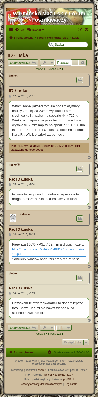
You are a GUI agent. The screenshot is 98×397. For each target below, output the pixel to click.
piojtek (13, 75)
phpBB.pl (68, 379)
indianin (25, 214)
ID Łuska (18, 55)
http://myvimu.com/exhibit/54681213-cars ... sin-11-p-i (48, 251)
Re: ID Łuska (21, 179)
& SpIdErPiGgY (64, 374)
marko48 (14, 164)
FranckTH (48, 374)
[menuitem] (20, 30)
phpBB (41, 370)
